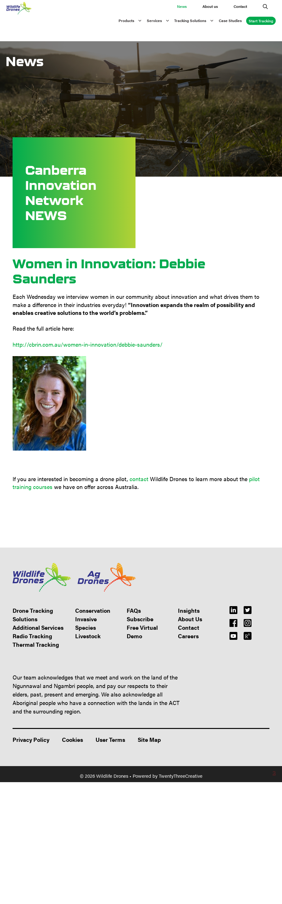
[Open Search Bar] (265, 6)
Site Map (149, 739)
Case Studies (230, 20)
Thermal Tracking (36, 644)
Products (133, 20)
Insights (189, 610)
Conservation (92, 610)
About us (210, 6)
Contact (240, 6)
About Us (190, 619)
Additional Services (38, 627)
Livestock (88, 636)
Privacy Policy (31, 739)
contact (139, 479)
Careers (188, 636)
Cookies (72, 739)
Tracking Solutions (196, 20)
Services (160, 20)
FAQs (134, 610)
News (182, 6)
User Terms (110, 739)
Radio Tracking (32, 636)
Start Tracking (261, 21)
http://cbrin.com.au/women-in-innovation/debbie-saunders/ (88, 344)
